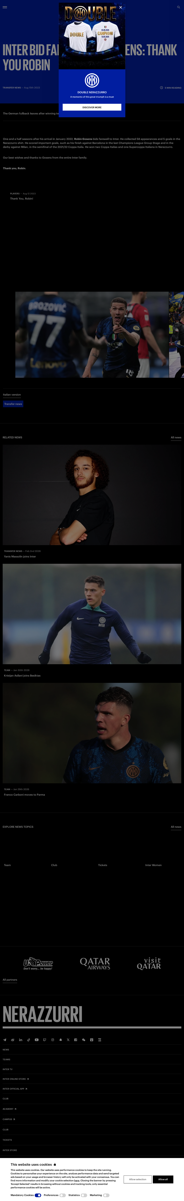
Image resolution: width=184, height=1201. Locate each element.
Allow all (163, 1179)
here (76, 1180)
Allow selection (137, 1179)
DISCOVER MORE (92, 107)
